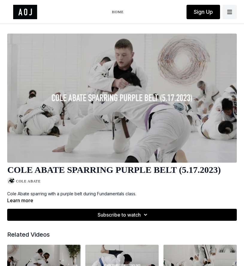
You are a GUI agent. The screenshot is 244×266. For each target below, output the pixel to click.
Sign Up (203, 12)
